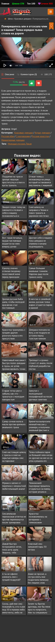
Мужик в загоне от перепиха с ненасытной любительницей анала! (14, 485)
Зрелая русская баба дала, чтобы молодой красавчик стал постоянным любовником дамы (13, 304)
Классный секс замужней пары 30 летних (37, 546)
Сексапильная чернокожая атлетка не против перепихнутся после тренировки (14, 518)
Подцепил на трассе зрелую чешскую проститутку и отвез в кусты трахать (13, 181)
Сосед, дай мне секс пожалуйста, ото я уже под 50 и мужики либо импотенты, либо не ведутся (13, 608)
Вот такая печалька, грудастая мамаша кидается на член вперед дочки (12, 242)
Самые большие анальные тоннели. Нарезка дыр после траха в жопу (38, 272)
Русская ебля (7, 136)
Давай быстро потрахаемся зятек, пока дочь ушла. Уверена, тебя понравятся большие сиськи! (12, 548)
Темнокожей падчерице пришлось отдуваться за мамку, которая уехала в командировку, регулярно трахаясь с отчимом (39, 487)
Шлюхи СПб (18, 3)
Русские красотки (40, 136)
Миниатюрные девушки (12, 140)
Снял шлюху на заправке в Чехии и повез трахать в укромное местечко (39, 211)
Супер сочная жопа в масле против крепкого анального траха (14, 424)
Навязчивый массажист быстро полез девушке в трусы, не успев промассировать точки (14, 364)
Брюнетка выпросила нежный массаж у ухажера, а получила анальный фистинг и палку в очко (39, 426)
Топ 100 (31, 3)
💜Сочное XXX (45, 3)
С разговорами (23, 136)
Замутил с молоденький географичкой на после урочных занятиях (40, 395)
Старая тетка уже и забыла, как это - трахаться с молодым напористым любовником (13, 395)
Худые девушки (42, 132)
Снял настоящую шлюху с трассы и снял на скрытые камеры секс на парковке (14, 456)
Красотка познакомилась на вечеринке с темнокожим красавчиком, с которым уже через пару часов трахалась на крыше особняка (40, 518)
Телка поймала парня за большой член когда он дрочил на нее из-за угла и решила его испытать (40, 457)
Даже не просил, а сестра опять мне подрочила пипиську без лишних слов (38, 578)
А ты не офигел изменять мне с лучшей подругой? (11, 576)
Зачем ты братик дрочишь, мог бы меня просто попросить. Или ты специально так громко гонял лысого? (39, 608)
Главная (5, 3)
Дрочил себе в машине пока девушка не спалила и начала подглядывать (40, 242)
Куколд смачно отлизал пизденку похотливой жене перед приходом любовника (11, 273)
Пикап (29, 143)
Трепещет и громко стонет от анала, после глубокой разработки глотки (40, 364)
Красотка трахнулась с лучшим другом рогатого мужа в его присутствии (13, 334)
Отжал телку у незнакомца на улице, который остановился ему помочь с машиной (40, 181)
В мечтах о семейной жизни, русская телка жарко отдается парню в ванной (40, 303)
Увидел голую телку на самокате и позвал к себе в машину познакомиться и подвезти (13, 212)
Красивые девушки (23, 132)
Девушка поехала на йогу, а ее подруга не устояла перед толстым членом (39, 334)
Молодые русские (16, 143)
